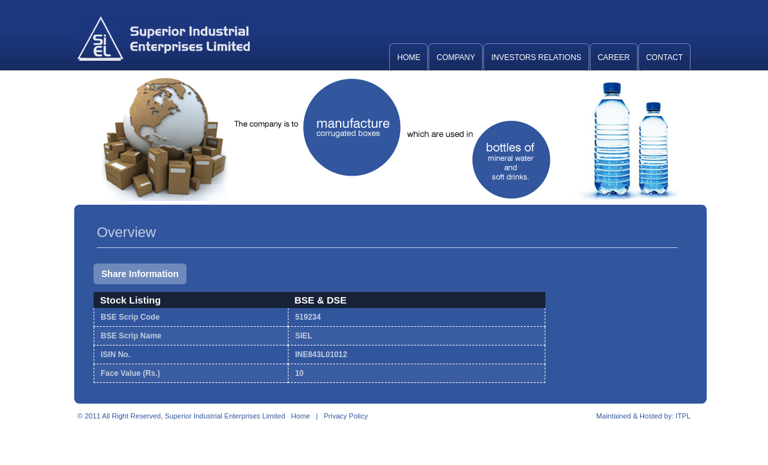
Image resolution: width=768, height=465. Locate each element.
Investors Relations (536, 57)
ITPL (683, 416)
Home (408, 57)
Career (614, 57)
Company (455, 57)
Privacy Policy (345, 416)
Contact (664, 57)
